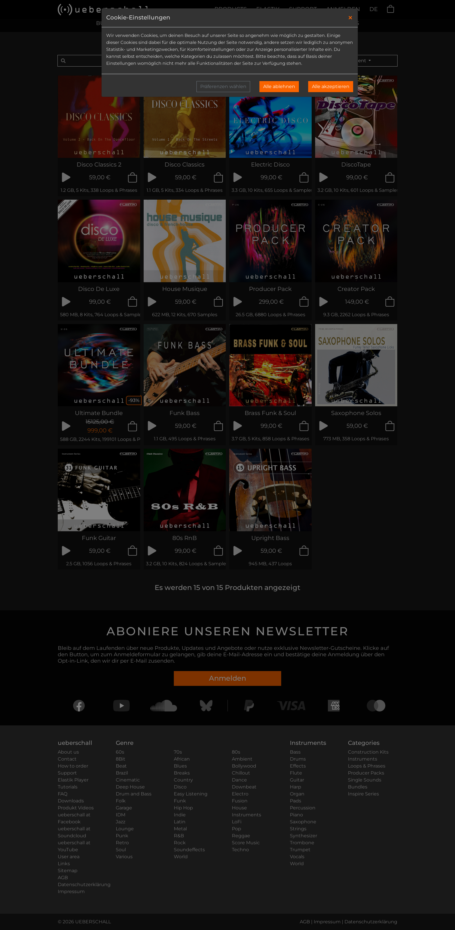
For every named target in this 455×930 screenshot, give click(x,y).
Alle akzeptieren (330, 86)
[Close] (350, 17)
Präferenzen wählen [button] (223, 86)
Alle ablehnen (279, 86)
